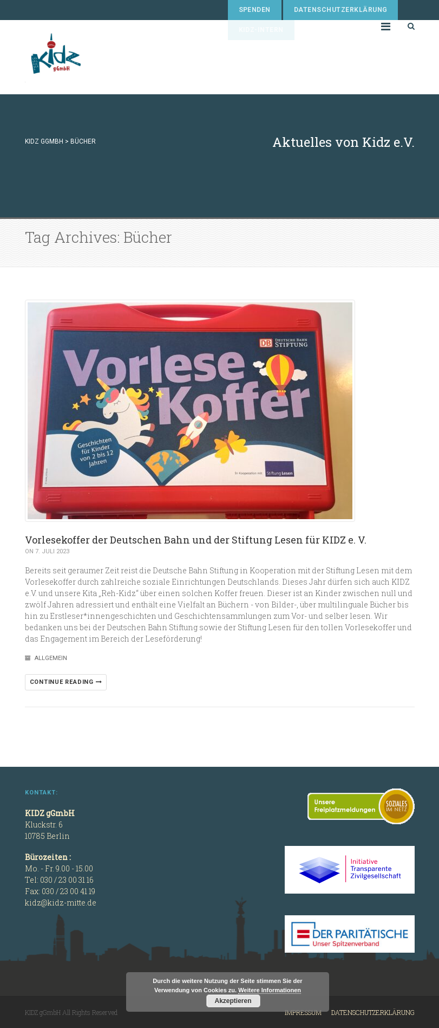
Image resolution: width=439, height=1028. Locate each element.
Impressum (303, 1012)
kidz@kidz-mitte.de (60, 902)
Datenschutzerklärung (341, 10)
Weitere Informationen (269, 990)
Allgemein (51, 658)
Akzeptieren (232, 1001)
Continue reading (66, 682)
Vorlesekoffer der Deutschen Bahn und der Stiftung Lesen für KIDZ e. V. (195, 539)
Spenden (255, 10)
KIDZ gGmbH (106, 57)
